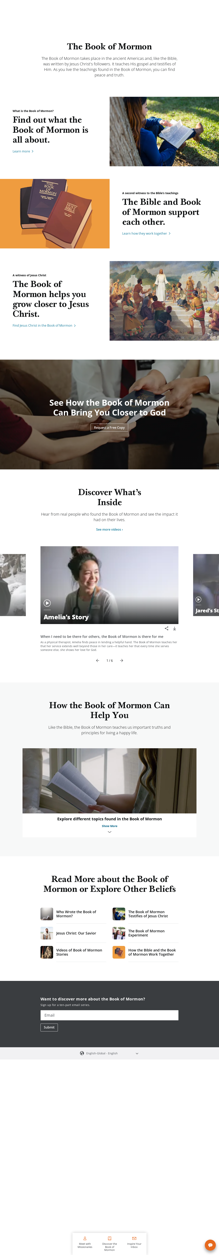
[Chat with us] (210, 1245)
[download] (175, 628)
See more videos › (109, 529)
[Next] (121, 660)
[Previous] (97, 660)
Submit (49, 1027)
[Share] (167, 628)
